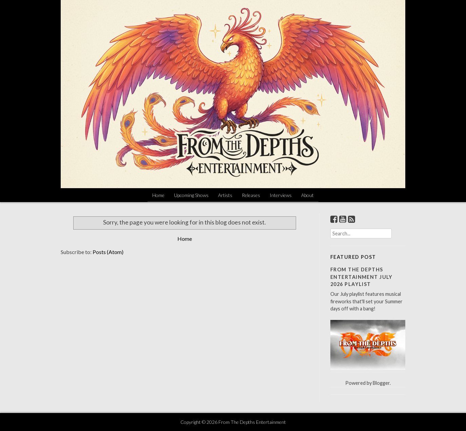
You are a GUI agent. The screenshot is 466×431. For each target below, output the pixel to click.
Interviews (281, 195)
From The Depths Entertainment (252, 422)
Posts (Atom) (108, 252)
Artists (225, 195)
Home (158, 195)
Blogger (381, 383)
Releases (251, 195)
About (307, 195)
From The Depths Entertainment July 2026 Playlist (361, 277)
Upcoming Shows (191, 195)
